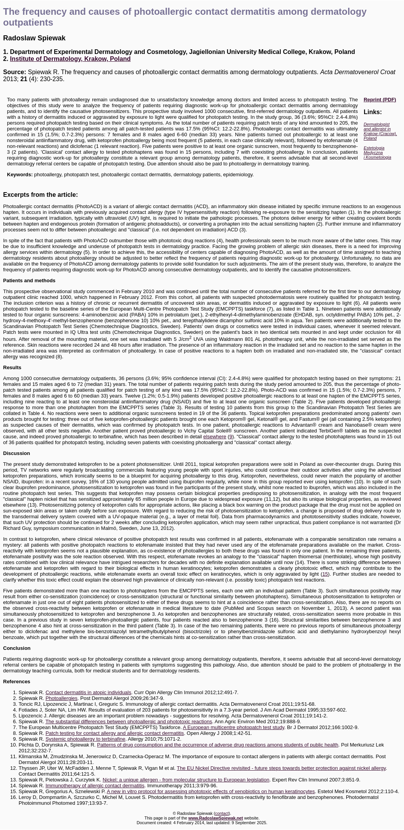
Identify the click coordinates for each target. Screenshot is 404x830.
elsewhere (214, 436)
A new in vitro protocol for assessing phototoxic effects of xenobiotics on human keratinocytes (211, 791)
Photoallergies (61, 698)
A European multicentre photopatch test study (233, 727)
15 (325, 574)
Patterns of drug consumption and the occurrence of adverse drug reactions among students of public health (217, 745)
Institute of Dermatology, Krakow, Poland (70, 59)
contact (222, 813)
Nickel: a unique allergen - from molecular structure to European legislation (186, 780)
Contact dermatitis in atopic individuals (88, 692)
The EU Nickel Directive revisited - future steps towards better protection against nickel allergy (281, 768)
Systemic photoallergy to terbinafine (85, 739)
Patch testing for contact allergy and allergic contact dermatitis (114, 733)
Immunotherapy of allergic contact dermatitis (94, 785)
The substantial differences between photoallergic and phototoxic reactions (128, 721)
